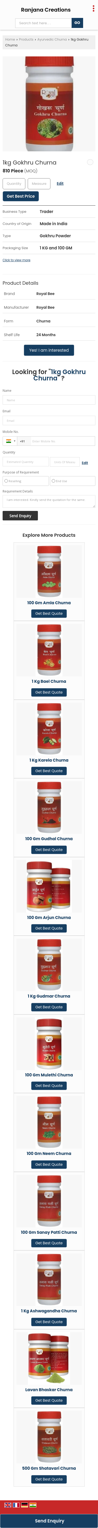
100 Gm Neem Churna (49, 1153)
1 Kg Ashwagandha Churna (49, 1311)
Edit (60, 183)
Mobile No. (11, 431)
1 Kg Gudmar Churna (49, 996)
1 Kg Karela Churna (49, 760)
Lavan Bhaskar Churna (49, 1389)
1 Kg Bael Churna (49, 681)
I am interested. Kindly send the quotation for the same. (49, 501)
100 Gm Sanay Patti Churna (49, 1232)
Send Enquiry (49, 1521)
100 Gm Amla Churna (49, 603)
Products (26, 39)
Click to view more (16, 260)
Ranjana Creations (46, 9)
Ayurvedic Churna (52, 39)
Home (10, 39)
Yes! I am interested (49, 350)
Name (7, 390)
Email (6, 411)
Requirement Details (18, 491)
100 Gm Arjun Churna (49, 917)
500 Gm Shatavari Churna (49, 1468)
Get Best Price (21, 196)
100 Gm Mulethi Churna (49, 1075)
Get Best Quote (49, 613)
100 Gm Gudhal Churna (49, 839)
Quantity (9, 452)
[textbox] (39, 183)
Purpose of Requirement (21, 472)
